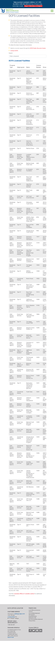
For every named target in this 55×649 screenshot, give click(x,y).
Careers (31, 611)
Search (11, 53)
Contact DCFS (14, 50)
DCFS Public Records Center (38, 48)
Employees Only (32, 617)
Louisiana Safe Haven (12, 634)
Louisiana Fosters (12, 632)
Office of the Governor (13, 635)
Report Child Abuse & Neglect (33, 6)
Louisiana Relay (11, 616)
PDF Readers (32, 614)
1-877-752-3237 (11, 615)
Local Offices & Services (34, 610)
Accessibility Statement (34, 613)
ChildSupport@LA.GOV (19, 613)
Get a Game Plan (11, 631)
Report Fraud (11, 637)
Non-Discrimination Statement (36, 619)
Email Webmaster (33, 616)
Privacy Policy (32, 620)
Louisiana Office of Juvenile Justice (24, 593)
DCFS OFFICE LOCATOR (15, 608)
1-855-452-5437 (11, 624)
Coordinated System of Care (14, 629)
